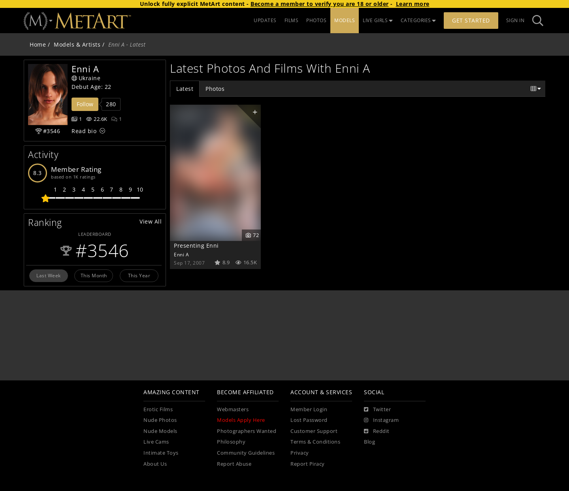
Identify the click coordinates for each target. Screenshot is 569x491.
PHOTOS (316, 20)
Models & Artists (77, 44)
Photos (214, 88)
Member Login (308, 409)
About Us (155, 464)
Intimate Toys (161, 453)
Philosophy (231, 441)
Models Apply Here (241, 420)
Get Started (471, 20)
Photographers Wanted (246, 431)
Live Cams (156, 441)
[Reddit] (377, 431)
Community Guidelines (246, 453)
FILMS (291, 20)
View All (150, 221)
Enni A (181, 254)
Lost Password (309, 420)
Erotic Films (158, 409)
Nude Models (160, 431)
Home (38, 44)
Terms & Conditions (315, 441)
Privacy (299, 453)
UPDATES (265, 20)
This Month (94, 275)
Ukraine (86, 78)
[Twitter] (377, 409)
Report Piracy (307, 464)
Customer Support (313, 431)
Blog (369, 441)
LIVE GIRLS (378, 20)
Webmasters (233, 409)
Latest (184, 88)
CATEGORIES (418, 20)
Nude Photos (160, 420)
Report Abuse (234, 464)
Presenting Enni (196, 245)
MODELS (344, 20)
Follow (85, 104)
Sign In (515, 20)
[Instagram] (381, 420)
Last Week (48, 275)
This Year (139, 275)
